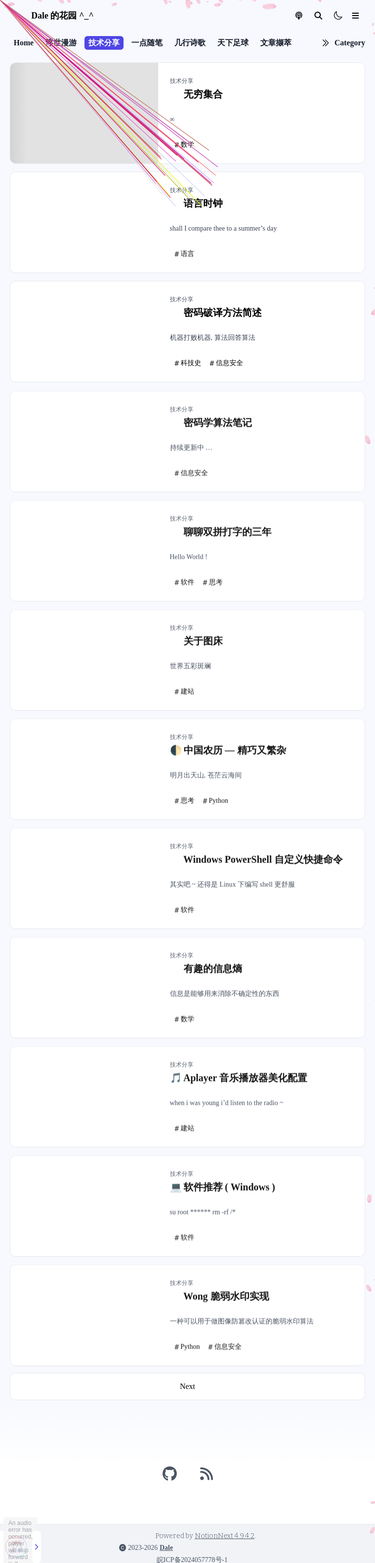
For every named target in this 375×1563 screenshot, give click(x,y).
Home (24, 43)
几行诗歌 (190, 43)
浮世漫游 (61, 43)
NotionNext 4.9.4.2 (224, 1536)
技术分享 (104, 43)
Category (349, 43)
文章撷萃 (276, 43)
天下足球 (233, 43)
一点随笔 (147, 43)
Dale (166, 1547)
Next (187, 1386)
